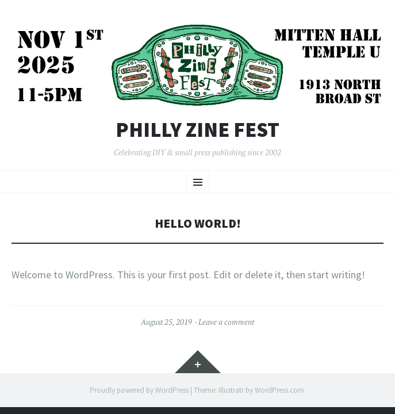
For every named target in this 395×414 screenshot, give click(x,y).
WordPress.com (279, 390)
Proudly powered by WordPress (139, 390)
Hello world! (198, 223)
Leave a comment (226, 322)
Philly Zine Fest (197, 129)
